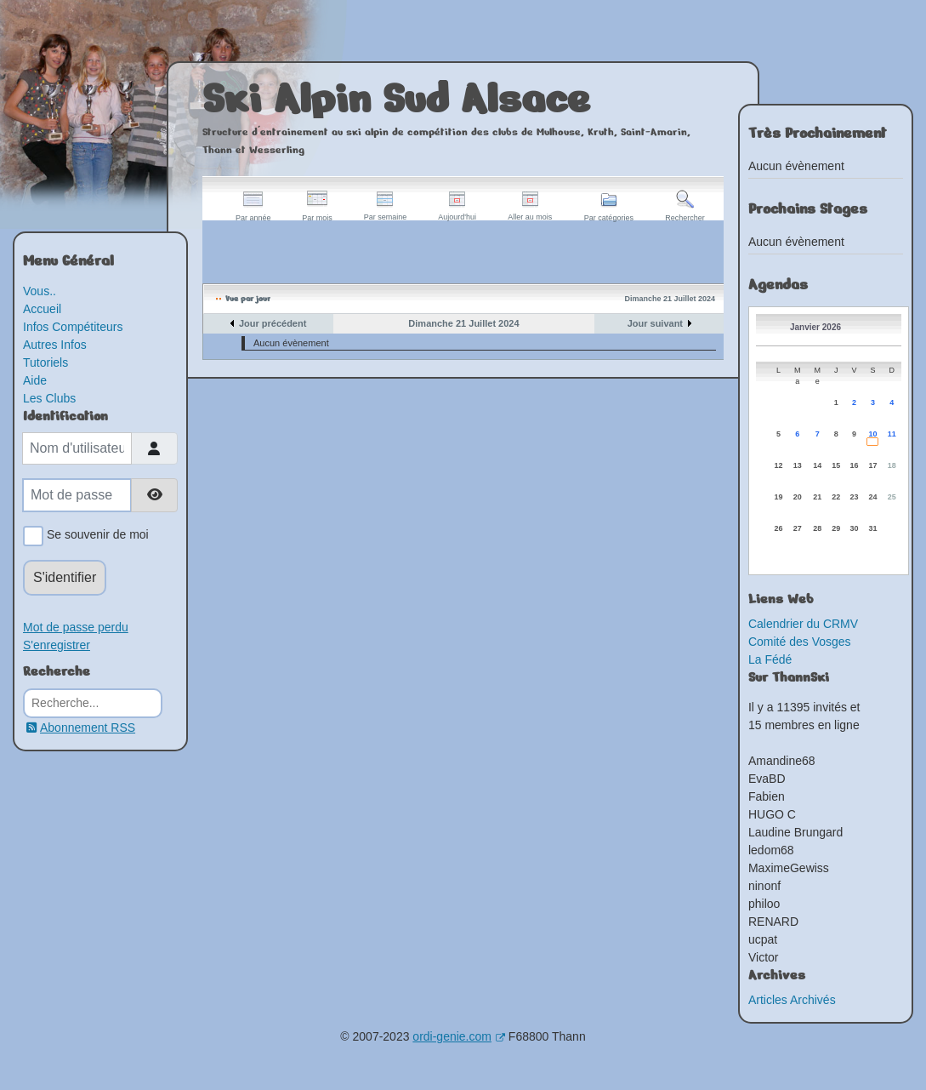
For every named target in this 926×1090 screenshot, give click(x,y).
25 (892, 497)
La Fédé (770, 659)
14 (817, 465)
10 (872, 434)
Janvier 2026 (815, 327)
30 (853, 528)
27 (797, 528)
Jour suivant (655, 323)
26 (778, 528)
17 (872, 465)
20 (797, 497)
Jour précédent (272, 323)
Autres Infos (55, 344)
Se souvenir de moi (95, 536)
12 (778, 465)
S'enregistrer (56, 645)
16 (853, 465)
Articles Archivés (792, 1000)
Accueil (42, 309)
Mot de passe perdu (75, 627)
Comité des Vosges (799, 641)
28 (817, 528)
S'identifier (64, 577)
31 (872, 528)
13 (797, 465)
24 (872, 497)
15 (836, 465)
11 (892, 434)
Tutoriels (45, 362)
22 (836, 497)
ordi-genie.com (458, 1036)
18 (892, 465)
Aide (35, 380)
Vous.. (39, 291)
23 (853, 497)
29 (836, 528)
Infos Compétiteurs (73, 327)
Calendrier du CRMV (803, 624)
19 (778, 497)
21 (817, 497)
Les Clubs (49, 398)
